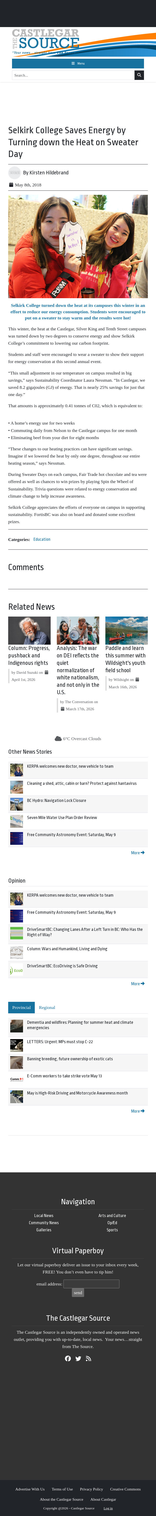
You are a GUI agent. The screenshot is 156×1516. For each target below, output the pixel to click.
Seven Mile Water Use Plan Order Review (62, 817)
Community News (44, 1222)
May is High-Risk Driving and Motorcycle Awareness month (77, 1093)
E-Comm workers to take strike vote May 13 (64, 1076)
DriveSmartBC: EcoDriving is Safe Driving (62, 966)
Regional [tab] (47, 1007)
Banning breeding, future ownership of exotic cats (70, 1058)
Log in (108, 1508)
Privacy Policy (91, 1489)
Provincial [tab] (21, 1007)
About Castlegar (103, 1499)
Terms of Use (62, 1489)
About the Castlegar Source (61, 1499)
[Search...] (73, 75)
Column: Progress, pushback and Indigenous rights (29, 655)
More (137, 852)
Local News (43, 1215)
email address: (49, 1283)
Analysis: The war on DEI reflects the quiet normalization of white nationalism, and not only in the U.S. (78, 670)
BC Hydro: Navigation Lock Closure (56, 800)
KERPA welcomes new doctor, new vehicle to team (70, 766)
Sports (112, 1230)
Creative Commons (125, 1489)
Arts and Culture (112, 1215)
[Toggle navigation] (78, 63)
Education (42, 539)
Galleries (43, 1230)
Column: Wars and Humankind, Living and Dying (67, 948)
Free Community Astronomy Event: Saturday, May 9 (71, 834)
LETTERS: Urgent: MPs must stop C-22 (60, 1041)
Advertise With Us (30, 1489)
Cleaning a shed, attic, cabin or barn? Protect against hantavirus (82, 783)
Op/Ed (112, 1222)
